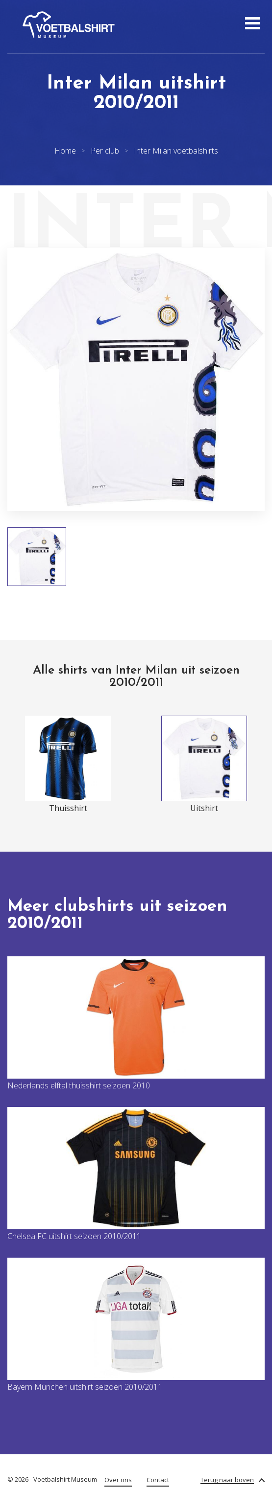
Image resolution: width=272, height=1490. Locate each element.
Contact (158, 1479)
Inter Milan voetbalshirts (176, 150)
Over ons (118, 1479)
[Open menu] (251, 24)
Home (65, 150)
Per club (105, 150)
